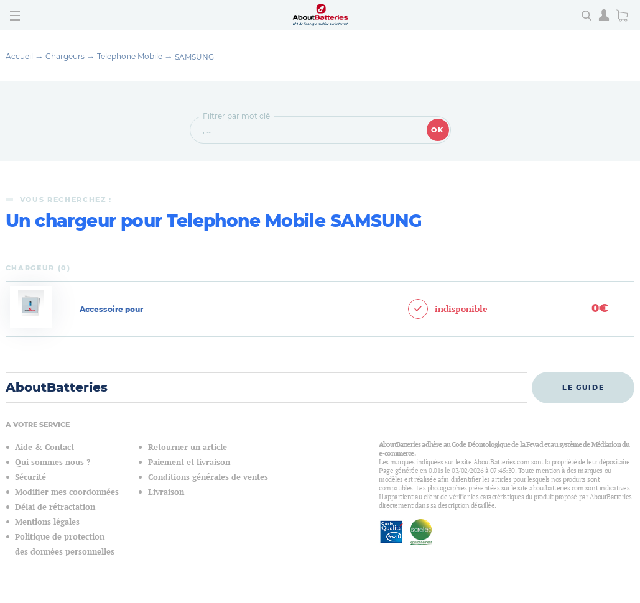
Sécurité (30, 477)
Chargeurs (65, 56)
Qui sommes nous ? (52, 462)
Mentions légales (47, 522)
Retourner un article (187, 447)
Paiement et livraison (189, 462)
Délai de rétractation (55, 507)
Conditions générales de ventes (208, 477)
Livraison (166, 492)
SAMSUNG (194, 57)
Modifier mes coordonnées (67, 492)
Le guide (583, 387)
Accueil (19, 56)
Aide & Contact (44, 447)
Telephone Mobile (129, 56)
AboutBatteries (57, 387)
